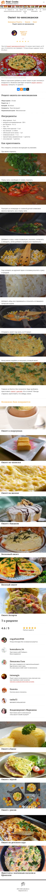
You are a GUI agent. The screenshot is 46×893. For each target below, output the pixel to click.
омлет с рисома (16, 391)
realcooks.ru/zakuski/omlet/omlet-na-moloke (22, 681)
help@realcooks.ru (23, 890)
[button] (44, 2)
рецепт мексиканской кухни (16, 46)
